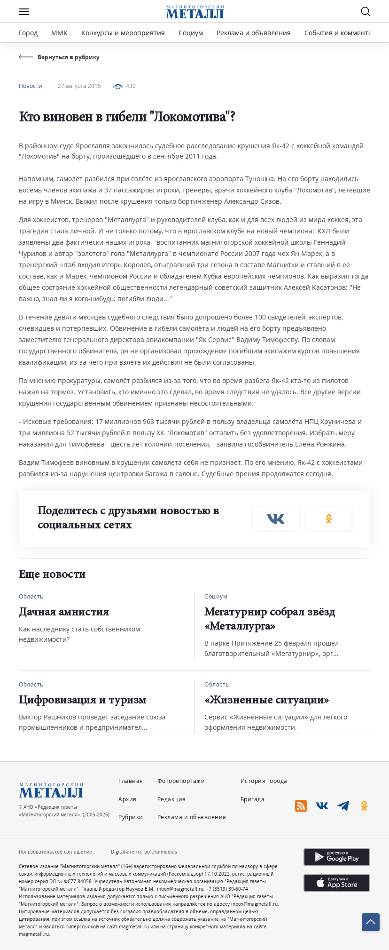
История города (264, 781)
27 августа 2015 (79, 86)
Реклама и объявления (254, 32)
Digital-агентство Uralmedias (144, 851)
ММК (59, 32)
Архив (127, 799)
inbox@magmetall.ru (180, 889)
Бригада (253, 799)
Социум (191, 32)
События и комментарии (344, 32)
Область (31, 596)
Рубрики (130, 817)
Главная (130, 781)
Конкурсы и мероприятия (124, 32)
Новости (30, 86)
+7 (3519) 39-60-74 (227, 889)
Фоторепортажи (181, 781)
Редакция (171, 799)
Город (28, 32)
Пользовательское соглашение (55, 851)
